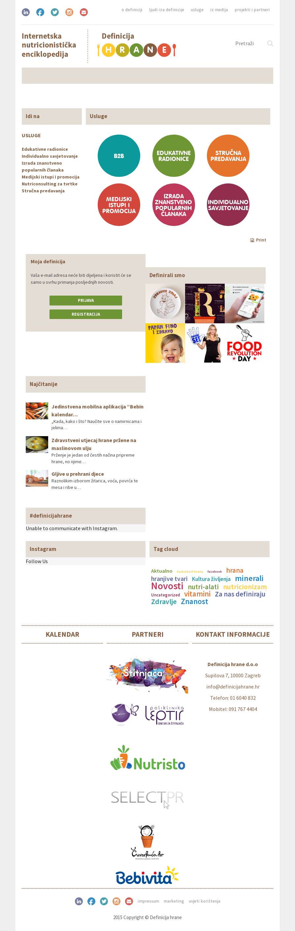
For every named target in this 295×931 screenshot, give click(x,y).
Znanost (194, 601)
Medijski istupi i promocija (51, 177)
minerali (249, 578)
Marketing (174, 901)
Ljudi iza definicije (166, 10)
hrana (235, 570)
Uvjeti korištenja (204, 901)
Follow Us (37, 561)
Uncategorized (165, 594)
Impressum (148, 901)
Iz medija (219, 10)
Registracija (86, 314)
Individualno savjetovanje (50, 156)
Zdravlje (164, 601)
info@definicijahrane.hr (233, 686)
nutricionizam (245, 586)
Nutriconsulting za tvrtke (50, 184)
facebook (215, 571)
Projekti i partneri (252, 10)
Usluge (197, 10)
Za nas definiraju (240, 594)
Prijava (86, 300)
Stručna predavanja (43, 191)
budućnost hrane (190, 571)
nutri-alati (203, 587)
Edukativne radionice (45, 149)
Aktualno (162, 570)
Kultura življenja (211, 579)
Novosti (167, 585)
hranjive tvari (169, 579)
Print (258, 240)
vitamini (197, 593)
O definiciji (132, 10)
